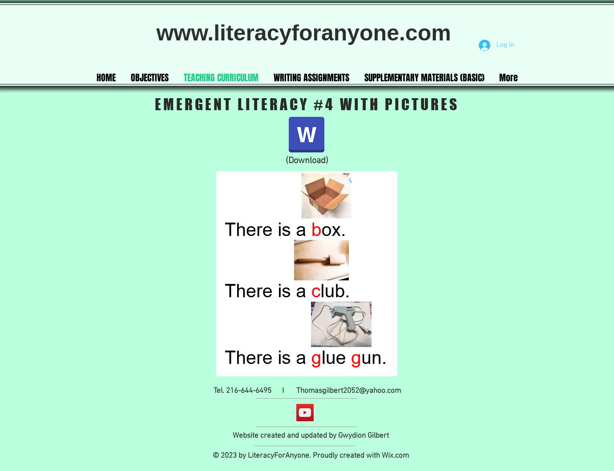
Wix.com (395, 455)
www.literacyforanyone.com (306, 32)
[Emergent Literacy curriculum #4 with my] (307, 136)
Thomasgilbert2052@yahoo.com (348, 391)
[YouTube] (305, 412)
